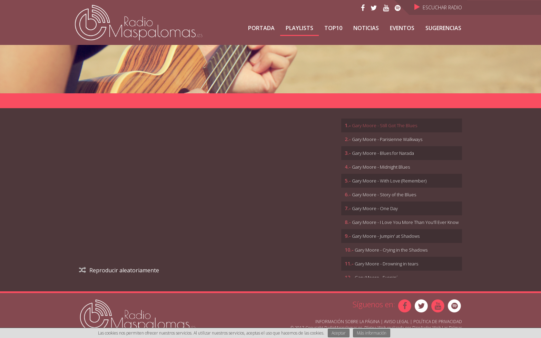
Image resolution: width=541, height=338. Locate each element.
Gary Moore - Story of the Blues (384, 194)
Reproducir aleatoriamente (119, 270)
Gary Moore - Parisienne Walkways (387, 139)
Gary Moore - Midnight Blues (381, 167)
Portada (261, 28)
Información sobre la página (347, 322)
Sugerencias (443, 28)
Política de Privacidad (437, 322)
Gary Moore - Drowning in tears (386, 264)
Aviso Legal (396, 322)
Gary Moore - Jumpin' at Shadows (386, 236)
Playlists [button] (299, 28)
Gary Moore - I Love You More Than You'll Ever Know (405, 222)
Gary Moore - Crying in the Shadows (391, 250)
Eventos (402, 28)
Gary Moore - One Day (375, 208)
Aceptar (339, 333)
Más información (371, 333)
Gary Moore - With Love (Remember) (389, 181)
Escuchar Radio (438, 7)
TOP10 (333, 28)
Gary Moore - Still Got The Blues (384, 125)
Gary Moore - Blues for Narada (383, 153)
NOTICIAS (366, 28)
